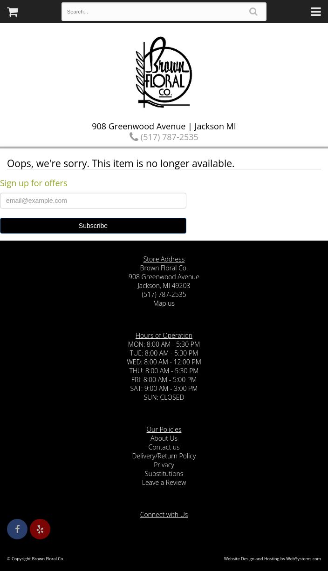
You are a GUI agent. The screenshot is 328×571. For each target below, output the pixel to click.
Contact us (163, 447)
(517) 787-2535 (164, 136)
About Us (164, 438)
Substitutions (164, 473)
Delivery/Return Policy (164, 455)
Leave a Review (164, 482)
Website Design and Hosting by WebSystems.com (272, 559)
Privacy (164, 464)
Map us (164, 303)
